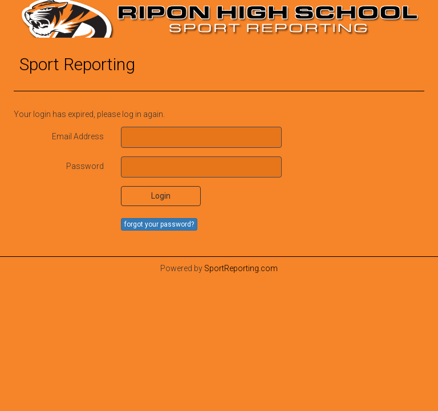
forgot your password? (159, 224)
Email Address (78, 136)
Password (85, 166)
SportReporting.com (241, 268)
